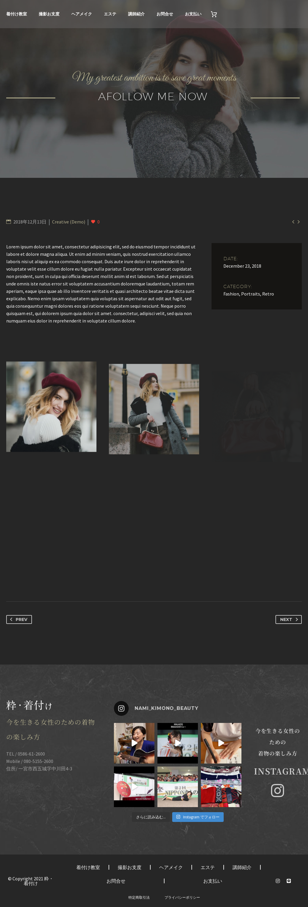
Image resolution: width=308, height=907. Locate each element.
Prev (17, 619)
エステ (110, 14)
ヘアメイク (81, 14)
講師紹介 (136, 14)
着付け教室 (16, 14)
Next (290, 619)
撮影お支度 (49, 14)
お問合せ (165, 14)
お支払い (193, 14)
